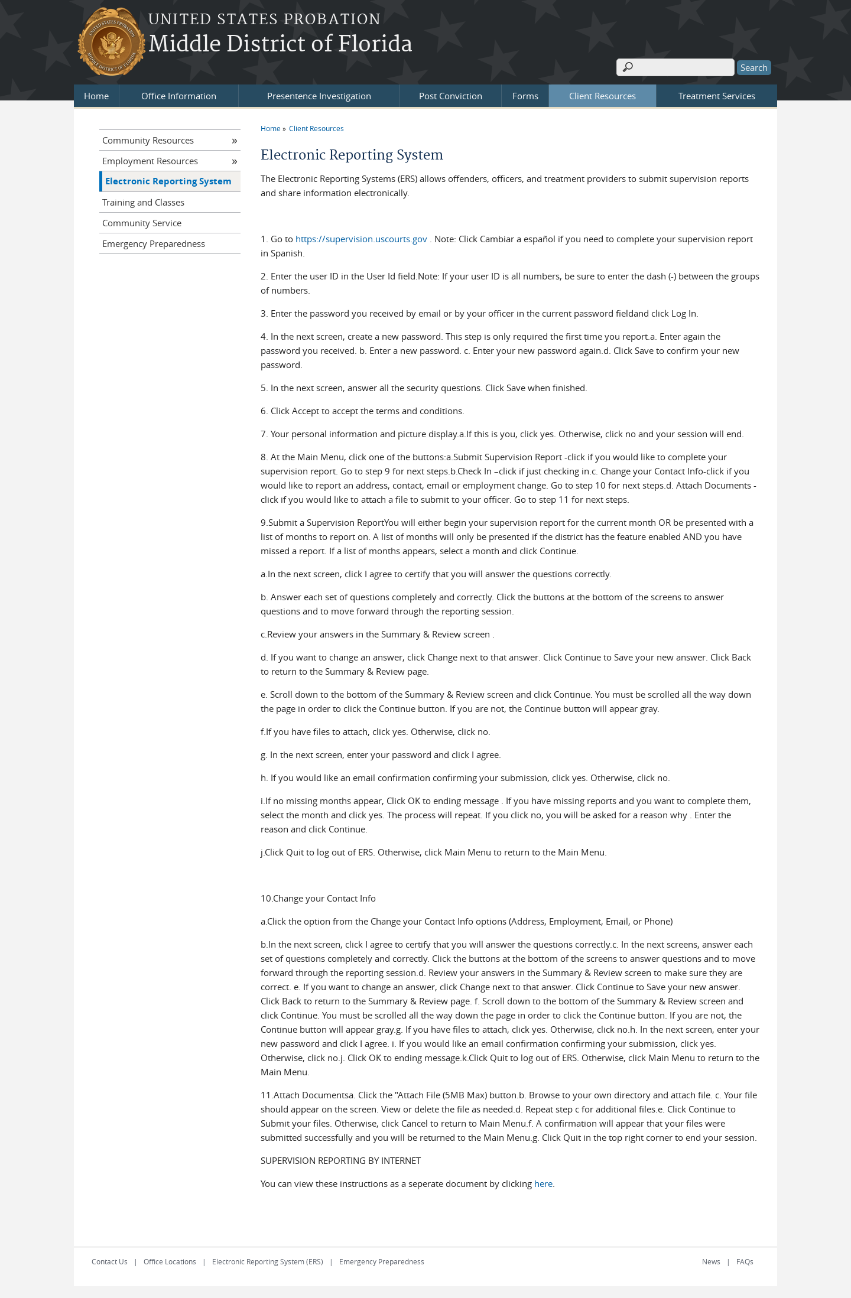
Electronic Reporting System (168, 181)
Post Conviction (450, 96)
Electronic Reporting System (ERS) (267, 1261)
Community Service (141, 223)
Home (96, 96)
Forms (525, 96)
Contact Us (110, 1261)
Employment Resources (150, 161)
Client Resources (602, 96)
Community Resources (148, 140)
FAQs (744, 1261)
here (543, 1183)
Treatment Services (716, 96)
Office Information (178, 96)
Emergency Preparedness (153, 243)
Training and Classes (143, 202)
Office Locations (170, 1261)
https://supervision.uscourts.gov (361, 239)
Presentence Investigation (319, 96)
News (711, 1261)
